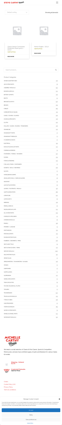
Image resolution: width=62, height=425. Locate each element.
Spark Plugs (7, 258)
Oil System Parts (9, 213)
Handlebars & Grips (10, 174)
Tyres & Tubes (8, 299)
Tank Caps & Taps (9, 282)
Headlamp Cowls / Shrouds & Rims (14, 178)
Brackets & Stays (9, 101)
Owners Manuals (9, 219)
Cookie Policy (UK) (10, 384)
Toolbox (6, 289)
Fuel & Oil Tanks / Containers (13, 164)
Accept (31, 410)
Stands (6, 265)
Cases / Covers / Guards (11, 115)
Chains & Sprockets (10, 119)
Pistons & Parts (8, 233)
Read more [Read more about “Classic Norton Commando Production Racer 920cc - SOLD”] (11, 56)
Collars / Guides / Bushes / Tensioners (16, 126)
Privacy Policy (8, 387)
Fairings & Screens (9, 150)
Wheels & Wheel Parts (10, 313)
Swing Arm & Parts (9, 279)
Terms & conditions (10, 389)
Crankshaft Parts (9, 133)
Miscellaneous (8, 206)
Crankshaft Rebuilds (10, 136)
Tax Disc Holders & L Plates (12, 286)
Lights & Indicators (9, 192)
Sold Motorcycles (9, 254)
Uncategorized (8, 303)
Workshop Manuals (10, 317)
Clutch (6, 122)
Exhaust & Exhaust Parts (11, 146)
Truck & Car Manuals (10, 296)
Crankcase (7, 129)
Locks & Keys (7, 199)
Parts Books (7, 230)
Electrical (7, 143)
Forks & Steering (9, 160)
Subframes (7, 268)
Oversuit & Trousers (10, 216)
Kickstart (7, 181)
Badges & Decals (9, 91)
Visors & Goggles (9, 306)
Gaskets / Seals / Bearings (12, 167)
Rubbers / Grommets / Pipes (12, 240)
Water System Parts (10, 310)
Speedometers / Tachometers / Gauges (16, 261)
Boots (6, 98)
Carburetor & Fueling (10, 112)
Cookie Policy (30, 423)
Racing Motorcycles (10, 237)
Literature (7, 195)
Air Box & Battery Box (10, 80)
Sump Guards (8, 272)
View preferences (31, 419)
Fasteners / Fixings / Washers (13, 153)
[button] (59, 399)
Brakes (6, 105)
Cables (6, 108)
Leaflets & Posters (9, 185)
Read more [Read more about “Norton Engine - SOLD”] (37, 53)
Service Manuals (9, 251)
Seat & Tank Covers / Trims (12, 247)
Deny (31, 415)
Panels (6, 223)
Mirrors (6, 202)
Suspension (7, 275)
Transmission (8, 292)
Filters (6, 157)
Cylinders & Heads (9, 140)
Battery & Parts (8, 94)
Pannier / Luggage (9, 226)
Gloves (6, 171)
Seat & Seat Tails (9, 244)
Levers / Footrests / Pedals (12, 188)
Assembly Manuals (9, 87)
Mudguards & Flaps (10, 209)
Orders (6, 381)
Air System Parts (9, 84)
